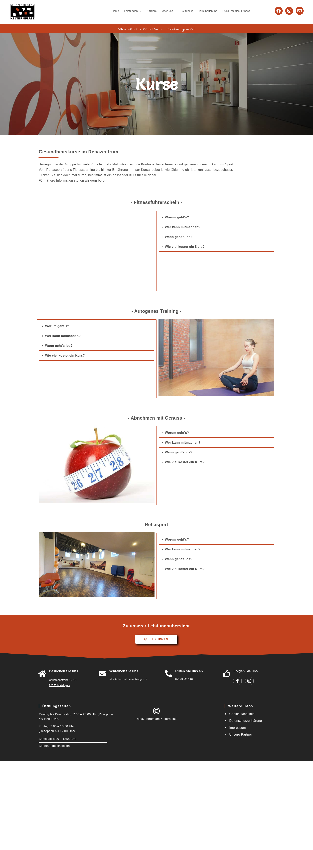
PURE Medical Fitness (236, 10)
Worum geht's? (177, 217)
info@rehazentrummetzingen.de (128, 679)
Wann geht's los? (178, 237)
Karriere (151, 10)
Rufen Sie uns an (189, 671)
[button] (133, 11)
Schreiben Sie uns (123, 671)
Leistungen (133, 10)
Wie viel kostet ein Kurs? (185, 246)
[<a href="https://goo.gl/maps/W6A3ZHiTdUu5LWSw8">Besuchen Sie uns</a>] (42, 673)
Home (115, 10)
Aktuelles (187, 10)
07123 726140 (184, 679)
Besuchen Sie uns (63, 671)
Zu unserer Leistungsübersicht (156, 625)
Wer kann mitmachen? (182, 227)
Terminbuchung (208, 10)
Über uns (169, 10)
